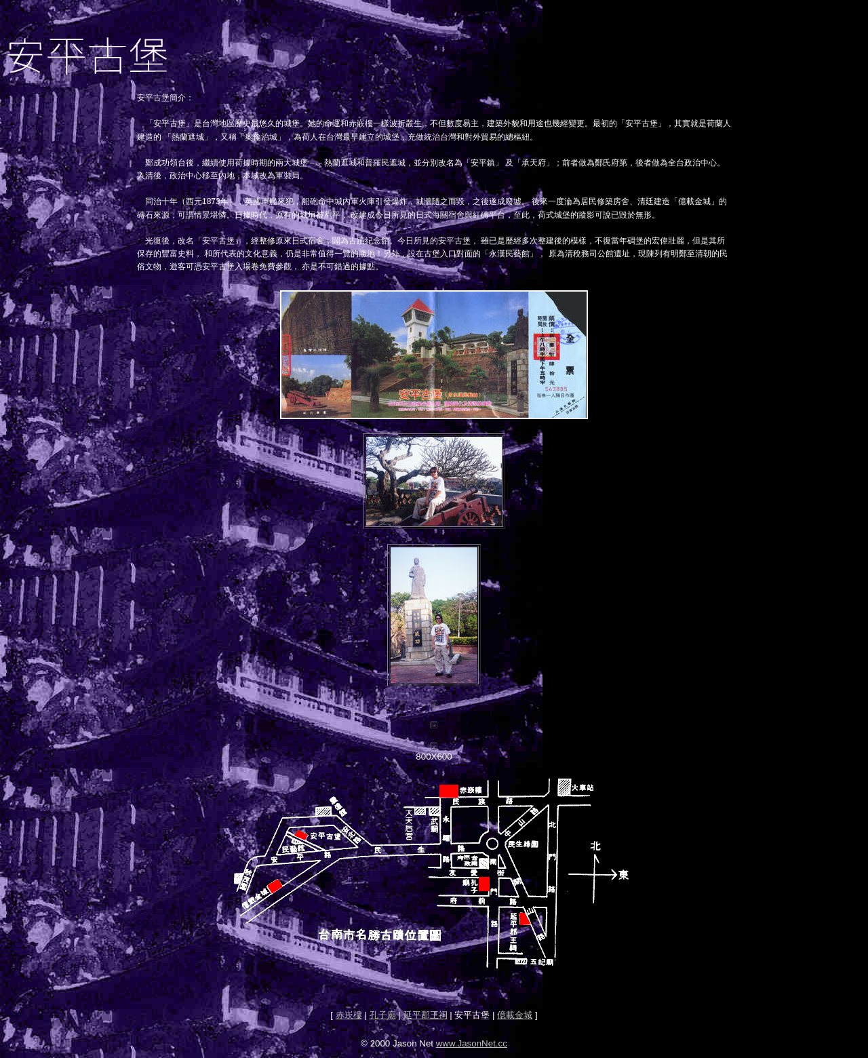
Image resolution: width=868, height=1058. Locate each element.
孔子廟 (383, 1015)
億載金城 (514, 1015)
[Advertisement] (434, 988)
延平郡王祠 (425, 1015)
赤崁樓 (349, 1015)
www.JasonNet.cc (471, 1043)
